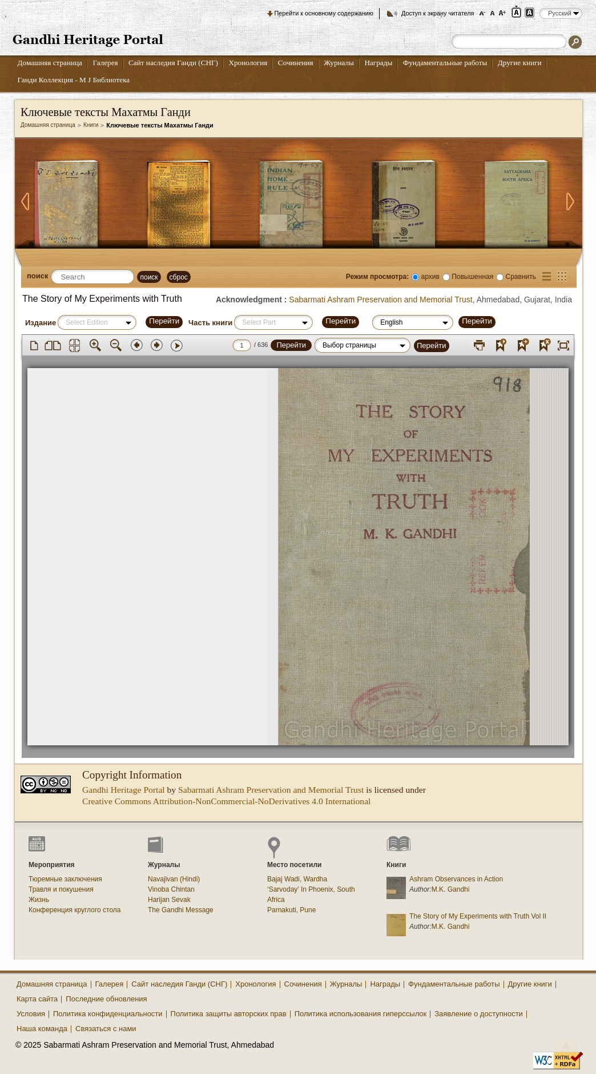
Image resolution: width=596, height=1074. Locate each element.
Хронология (247, 62)
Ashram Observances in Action (456, 879)
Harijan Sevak (169, 900)
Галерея (105, 62)
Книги (90, 125)
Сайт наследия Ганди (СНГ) (173, 62)
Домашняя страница (50, 62)
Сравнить (521, 277)
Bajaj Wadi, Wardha (297, 879)
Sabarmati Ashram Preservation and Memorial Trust (380, 299)
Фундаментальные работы (445, 62)
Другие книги (520, 62)
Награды (378, 62)
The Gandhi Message (181, 910)
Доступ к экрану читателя (437, 13)
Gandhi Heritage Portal (123, 789)
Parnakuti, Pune (291, 910)
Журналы (339, 62)
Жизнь (39, 900)
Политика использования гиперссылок (361, 1013)
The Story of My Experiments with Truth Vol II (477, 916)
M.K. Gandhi (451, 889)
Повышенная (472, 277)
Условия (31, 1013)
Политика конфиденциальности (108, 1013)
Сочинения (295, 62)
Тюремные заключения (65, 879)
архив (430, 277)
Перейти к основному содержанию (324, 13)
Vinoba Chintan (171, 889)
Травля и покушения (61, 889)
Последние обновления (106, 999)
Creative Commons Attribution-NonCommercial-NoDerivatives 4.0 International (226, 801)
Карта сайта (37, 999)
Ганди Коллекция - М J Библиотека (74, 79)
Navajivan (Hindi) (174, 879)
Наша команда (42, 1028)
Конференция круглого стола (75, 910)
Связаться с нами (105, 1028)
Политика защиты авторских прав (229, 1013)
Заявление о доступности (478, 1013)
